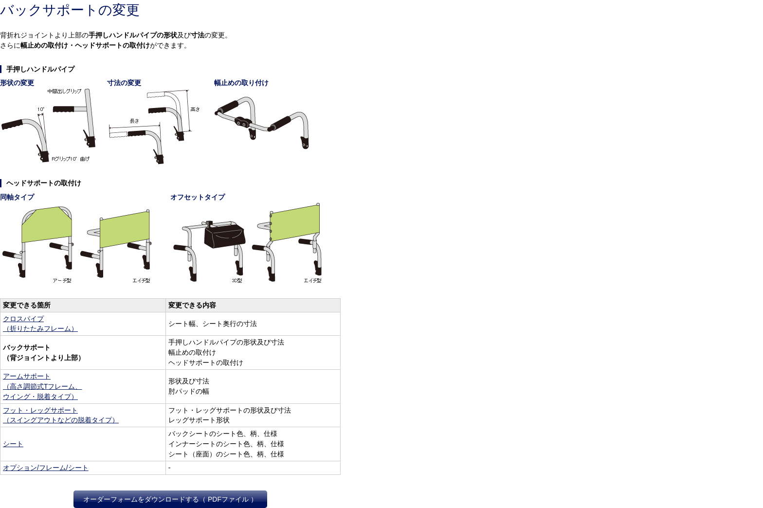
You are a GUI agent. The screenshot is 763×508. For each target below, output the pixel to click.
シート (13, 444)
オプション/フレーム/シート (46, 468)
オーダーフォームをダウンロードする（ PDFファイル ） (170, 499)
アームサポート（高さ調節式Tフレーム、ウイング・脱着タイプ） (42, 386)
